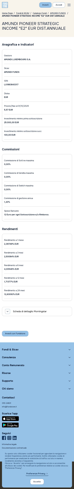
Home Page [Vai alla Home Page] (7, 13)
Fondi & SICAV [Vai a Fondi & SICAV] (22, 13)
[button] (69, 5)
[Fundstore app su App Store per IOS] (37, 418)
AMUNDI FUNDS (58, 13)
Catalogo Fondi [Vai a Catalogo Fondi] (40, 13)
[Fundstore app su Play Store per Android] (37, 425)
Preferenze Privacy (35, 473)
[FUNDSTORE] (5, 5)
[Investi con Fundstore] (45, 5)
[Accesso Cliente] (59, 5)
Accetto (37, 481)
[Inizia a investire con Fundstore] (15, 333)
